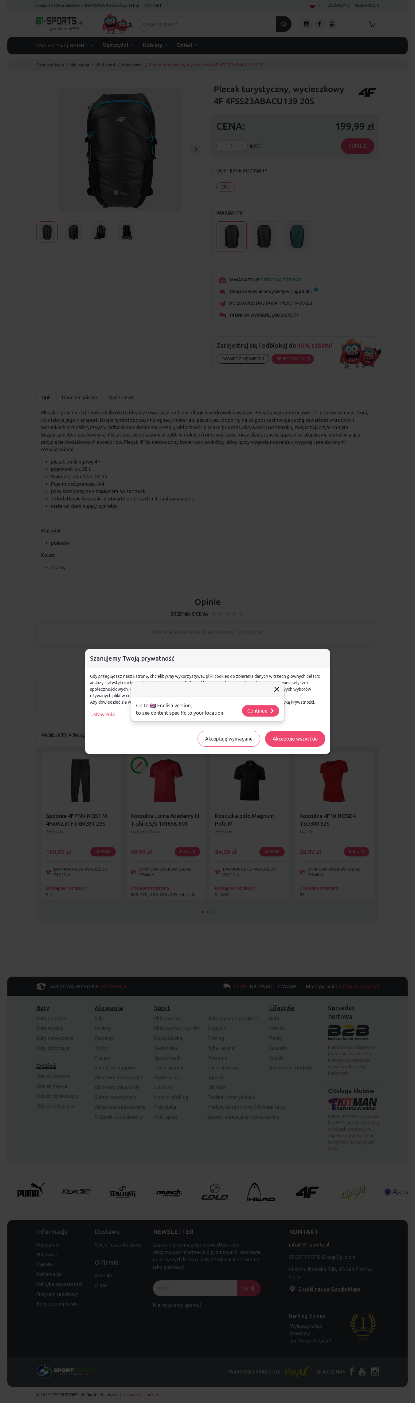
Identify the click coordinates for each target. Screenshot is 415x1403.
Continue (261, 710)
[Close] (277, 689)
